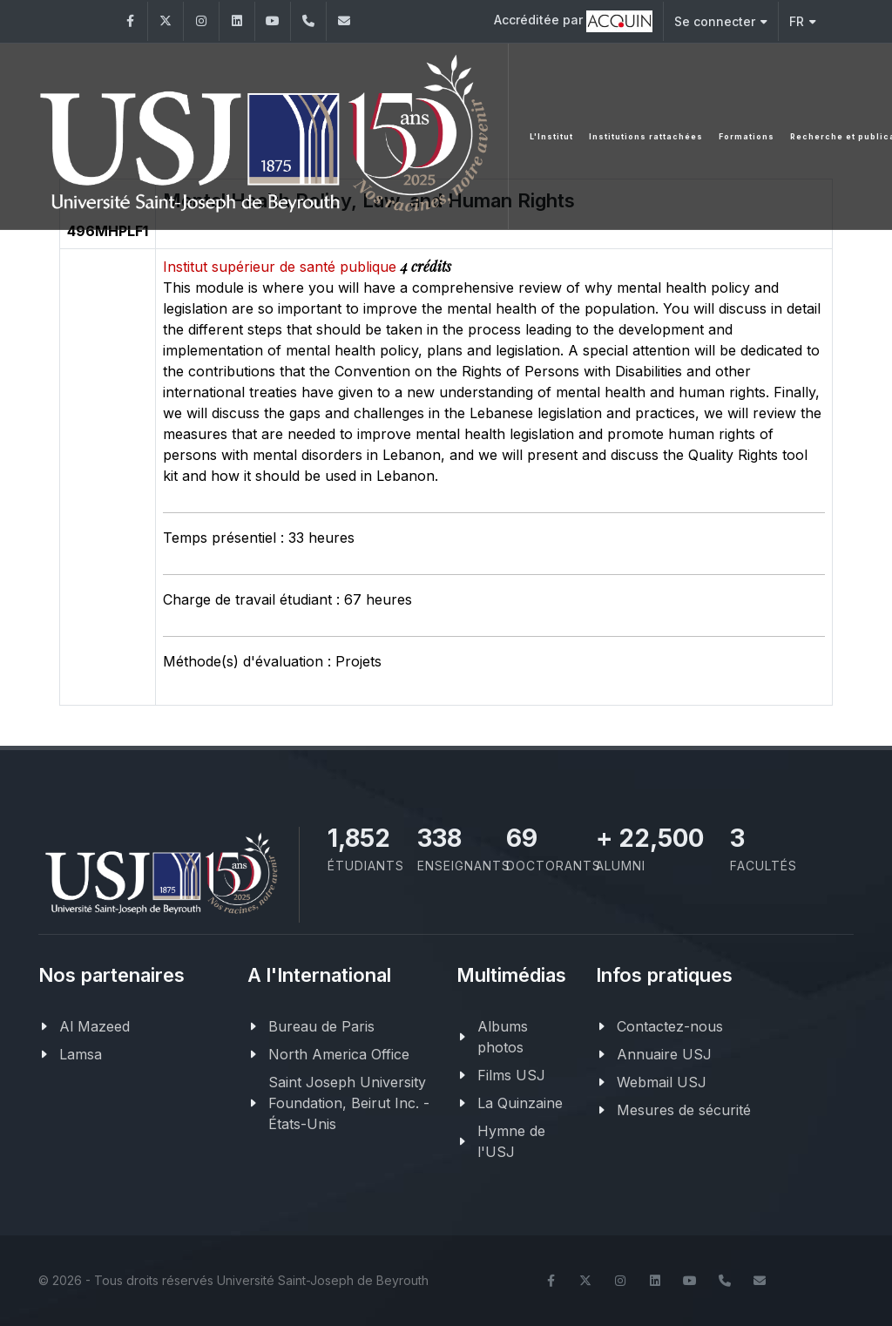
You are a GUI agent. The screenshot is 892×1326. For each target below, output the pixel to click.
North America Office (338, 1054)
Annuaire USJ (664, 1054)
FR (802, 21)
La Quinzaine (520, 1103)
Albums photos (502, 1037)
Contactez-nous (670, 1026)
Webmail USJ (661, 1082)
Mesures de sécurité (684, 1110)
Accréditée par (573, 21)
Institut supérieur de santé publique (282, 266)
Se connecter (720, 21)
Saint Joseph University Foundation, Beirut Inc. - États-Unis (348, 1103)
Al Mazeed (94, 1026)
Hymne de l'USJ (511, 1141)
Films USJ (511, 1075)
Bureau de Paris (321, 1026)
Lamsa (80, 1054)
